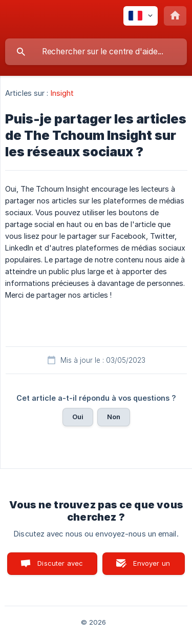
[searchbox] (96, 51)
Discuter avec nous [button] (60, 567)
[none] (140, 16)
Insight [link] (62, 93)
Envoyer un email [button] (151, 567)
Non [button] (113, 417)
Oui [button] (77, 417)
